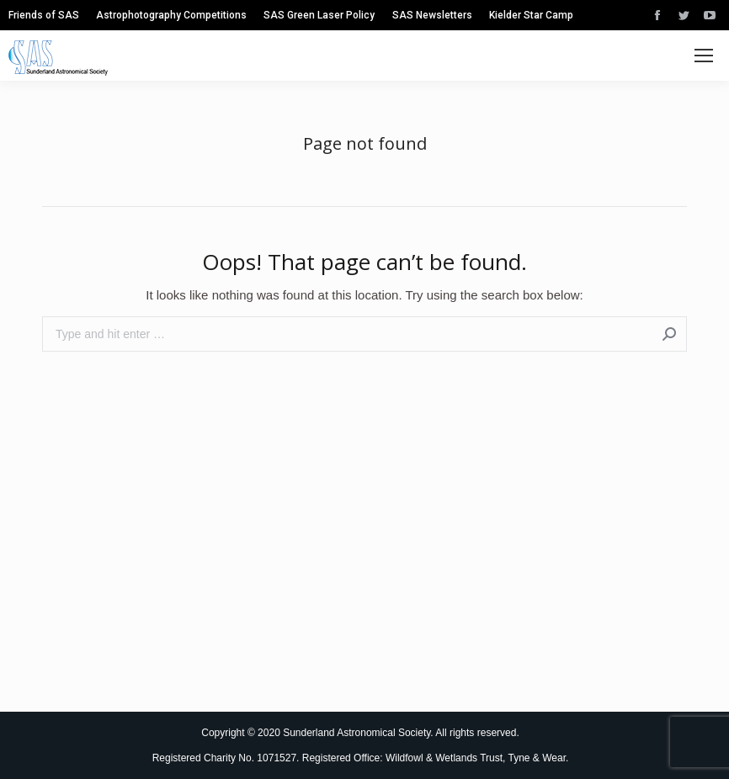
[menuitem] (43, 15)
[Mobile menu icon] (704, 55)
